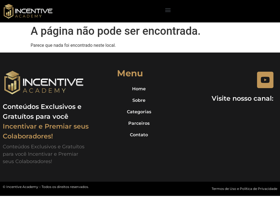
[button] (168, 9)
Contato (139, 134)
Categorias (139, 111)
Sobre (138, 100)
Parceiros (139, 123)
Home (139, 88)
